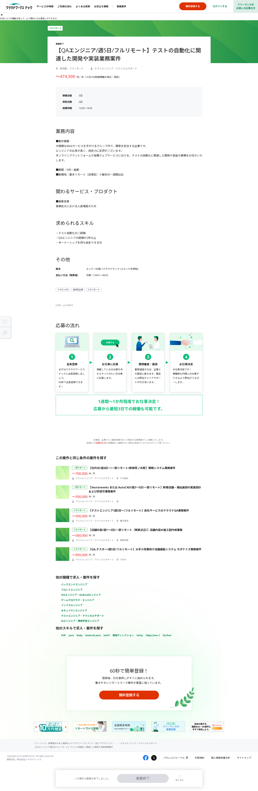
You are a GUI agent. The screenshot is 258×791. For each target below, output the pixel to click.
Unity (140, 635)
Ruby (80, 635)
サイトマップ (244, 757)
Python (167, 635)
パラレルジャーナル (174, 757)
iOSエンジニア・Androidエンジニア (81, 594)
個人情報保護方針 (220, 757)
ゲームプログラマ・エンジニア (77, 600)
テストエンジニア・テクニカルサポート (82, 615)
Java (71, 635)
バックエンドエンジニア (74, 584)
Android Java (93, 635)
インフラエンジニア (72, 605)
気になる (179, 780)
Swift (106, 635)
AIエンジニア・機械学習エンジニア (80, 620)
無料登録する (129, 695)
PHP (63, 635)
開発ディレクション (123, 635)
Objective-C (153, 635)
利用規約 (199, 757)
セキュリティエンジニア (74, 610)
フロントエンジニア (72, 589)
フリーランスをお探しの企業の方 (245, 6)
